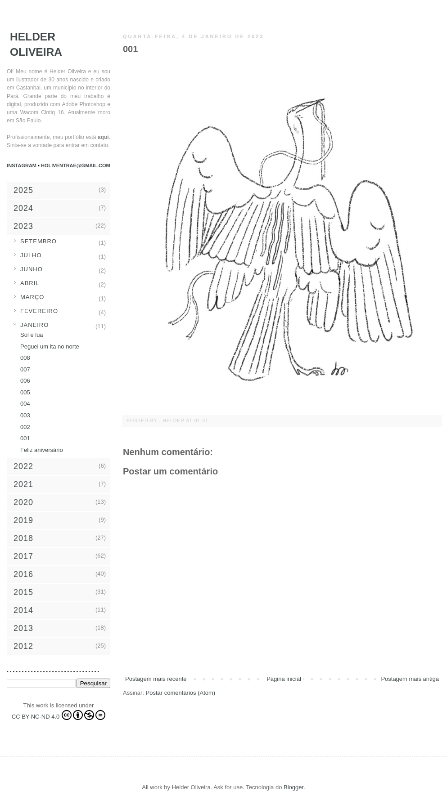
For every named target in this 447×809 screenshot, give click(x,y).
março (32, 297)
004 (25, 403)
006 (25, 380)
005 (25, 392)
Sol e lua (31, 334)
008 (25, 357)
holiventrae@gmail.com (75, 165)
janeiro (34, 325)
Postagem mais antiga (410, 678)
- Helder (172, 420)
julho (31, 255)
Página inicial (283, 678)
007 (25, 369)
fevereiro (39, 311)
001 (25, 438)
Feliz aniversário (41, 450)
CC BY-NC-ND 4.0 (58, 715)
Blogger (293, 787)
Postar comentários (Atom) (181, 692)
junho (31, 269)
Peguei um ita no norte (49, 346)
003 (25, 415)
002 (25, 427)
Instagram (22, 165)
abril (30, 283)
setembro (38, 241)
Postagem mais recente (156, 678)
